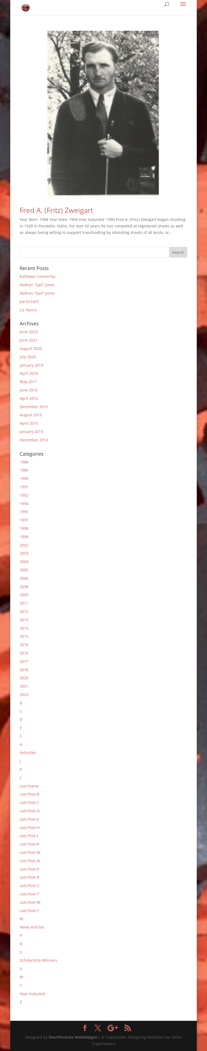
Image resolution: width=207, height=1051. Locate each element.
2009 (24, 594)
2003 (24, 553)
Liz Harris (28, 309)
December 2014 (34, 439)
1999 (24, 536)
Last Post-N (30, 860)
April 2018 (29, 373)
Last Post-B (29, 794)
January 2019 (31, 365)
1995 (24, 511)
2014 (24, 628)
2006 (24, 578)
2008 (24, 586)
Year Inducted (32, 993)
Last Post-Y (29, 910)
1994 (24, 503)
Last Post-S (29, 885)
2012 (24, 611)
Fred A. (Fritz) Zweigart (56, 210)
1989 (24, 470)
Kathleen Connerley (37, 276)
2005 (24, 569)
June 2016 (28, 390)
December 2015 (34, 406)
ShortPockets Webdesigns (73, 1037)
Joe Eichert (29, 301)
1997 (24, 520)
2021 (24, 686)
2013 (24, 619)
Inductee (28, 752)
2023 (24, 694)
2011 (24, 603)
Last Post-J (29, 835)
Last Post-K (29, 844)
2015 (24, 636)
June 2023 (28, 331)
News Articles (32, 927)
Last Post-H (30, 827)
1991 (24, 486)
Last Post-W (30, 902)
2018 (24, 669)
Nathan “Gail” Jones (37, 284)
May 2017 (28, 381)
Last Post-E (29, 819)
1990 (24, 478)
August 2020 (31, 348)
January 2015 (31, 431)
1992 (24, 495)
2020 (24, 677)
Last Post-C (29, 802)
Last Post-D (30, 810)
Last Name (29, 786)
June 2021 (28, 340)
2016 (24, 644)
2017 (24, 661)
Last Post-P (29, 869)
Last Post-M (30, 852)
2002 (24, 545)
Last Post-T (29, 893)
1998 (24, 528)
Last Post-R (29, 877)
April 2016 (29, 398)
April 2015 (29, 423)
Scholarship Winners (38, 960)
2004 (24, 561)
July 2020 (28, 356)
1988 (24, 462)
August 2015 (31, 414)
